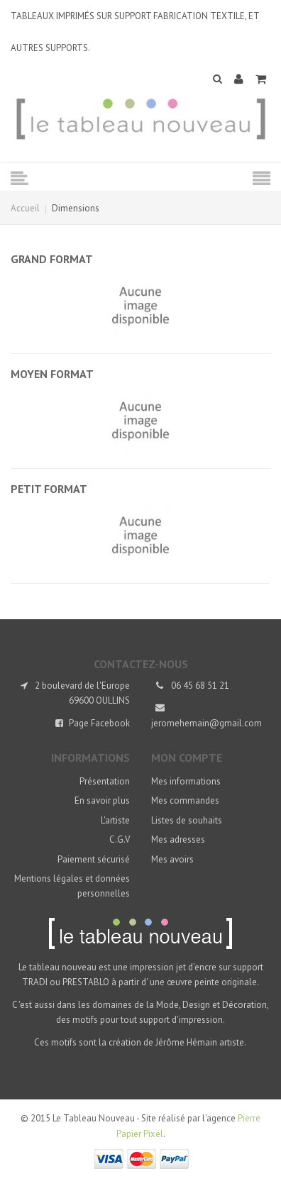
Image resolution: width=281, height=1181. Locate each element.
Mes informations (186, 781)
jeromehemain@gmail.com (206, 723)
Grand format (52, 259)
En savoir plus (102, 800)
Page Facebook (99, 723)
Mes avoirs (172, 859)
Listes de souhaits (186, 820)
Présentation (104, 781)
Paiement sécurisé (93, 859)
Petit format (49, 489)
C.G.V (119, 839)
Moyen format (52, 374)
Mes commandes (185, 800)
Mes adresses (178, 839)
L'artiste (115, 820)
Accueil (25, 208)
